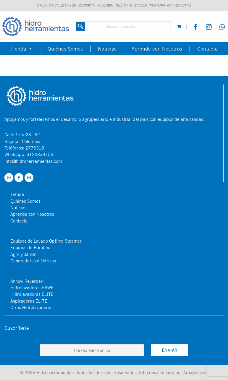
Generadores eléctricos (33, 261)
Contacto (207, 49)
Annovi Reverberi (27, 281)
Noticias (107, 49)
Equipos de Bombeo (30, 247)
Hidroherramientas (55, 372)
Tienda (21, 49)
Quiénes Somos (65, 49)
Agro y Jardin (23, 254)
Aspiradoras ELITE (28, 301)
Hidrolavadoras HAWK (32, 287)
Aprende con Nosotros (157, 49)
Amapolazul (194, 372)
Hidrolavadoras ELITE (32, 294)
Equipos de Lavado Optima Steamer (46, 241)
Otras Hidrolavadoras (31, 307)
